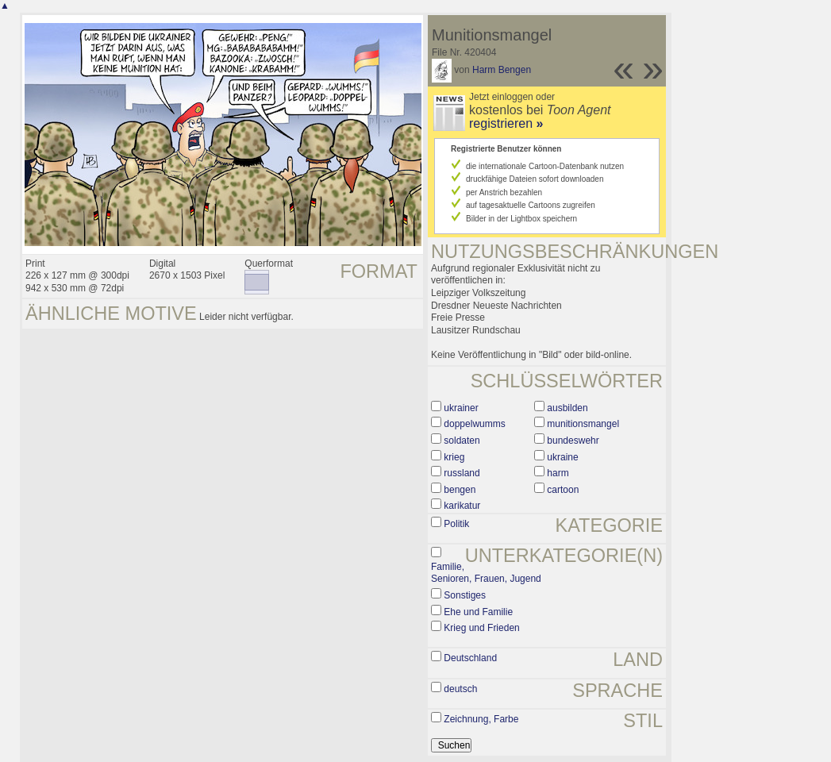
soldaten (461, 440)
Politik (456, 523)
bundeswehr (572, 440)
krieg (454, 457)
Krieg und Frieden (481, 627)
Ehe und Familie (478, 612)
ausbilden (567, 408)
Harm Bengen (501, 69)
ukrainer (461, 408)
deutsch (460, 689)
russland (461, 473)
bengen (459, 489)
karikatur (462, 505)
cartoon (563, 489)
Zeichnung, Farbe (481, 719)
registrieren (506, 123)
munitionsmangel (583, 423)
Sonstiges (465, 595)
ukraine (562, 457)
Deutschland (470, 658)
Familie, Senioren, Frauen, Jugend (486, 573)
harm (557, 473)
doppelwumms (474, 423)
